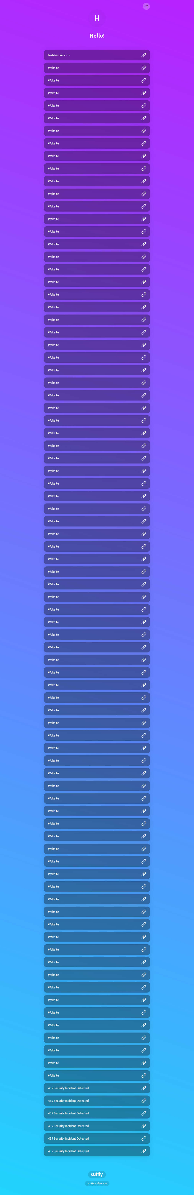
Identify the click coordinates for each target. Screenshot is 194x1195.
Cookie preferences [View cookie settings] (97, 1183)
